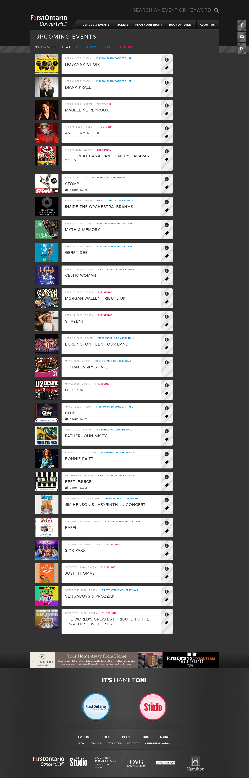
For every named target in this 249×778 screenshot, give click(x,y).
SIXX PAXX (75, 550)
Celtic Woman (80, 275)
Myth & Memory (82, 229)
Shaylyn (74, 321)
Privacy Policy (115, 743)
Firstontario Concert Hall (93, 47)
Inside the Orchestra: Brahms (99, 206)
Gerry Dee (76, 252)
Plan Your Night (148, 25)
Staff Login (96, 743)
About (165, 737)
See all (66, 47)
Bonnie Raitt (79, 458)
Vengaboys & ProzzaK (89, 596)
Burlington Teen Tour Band (97, 344)
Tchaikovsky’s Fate (86, 367)
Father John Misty (86, 436)
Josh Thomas (80, 573)
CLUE (70, 413)
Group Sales (79, 190)
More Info (168, 60)
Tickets (122, 25)
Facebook (241, 25)
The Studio (125, 47)
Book (145, 737)
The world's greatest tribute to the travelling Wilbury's (107, 622)
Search (216, 10)
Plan (126, 737)
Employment (133, 743)
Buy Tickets (168, 68)
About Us (207, 25)
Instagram (241, 48)
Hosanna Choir (82, 64)
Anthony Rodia (82, 133)
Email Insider (241, 37)
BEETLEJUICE (78, 481)
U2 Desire (75, 390)
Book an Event (181, 25)
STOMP (72, 183)
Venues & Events (96, 25)
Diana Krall (78, 87)
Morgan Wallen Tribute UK (95, 298)
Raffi (70, 527)
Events (83, 737)
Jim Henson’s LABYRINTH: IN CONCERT (105, 504)
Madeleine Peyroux (87, 110)
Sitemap (82, 743)
